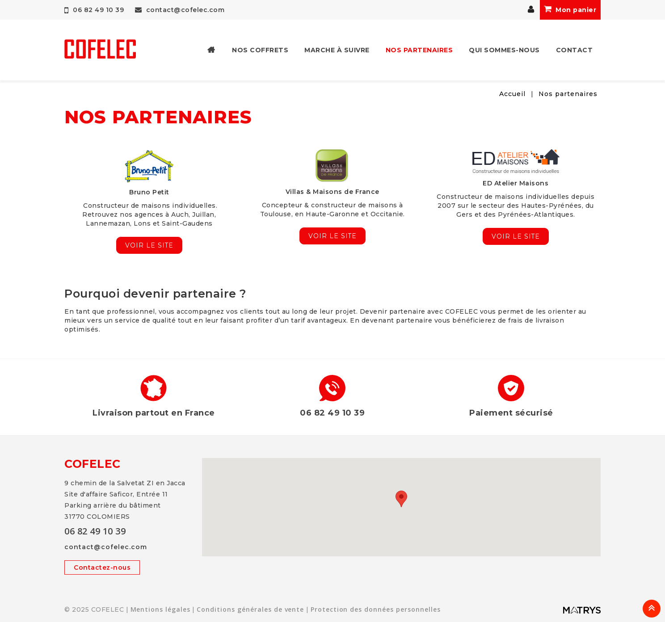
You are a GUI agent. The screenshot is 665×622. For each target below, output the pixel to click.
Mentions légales (160, 609)
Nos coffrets (260, 50)
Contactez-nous (102, 567)
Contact (574, 50)
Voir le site (149, 245)
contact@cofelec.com (180, 10)
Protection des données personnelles (376, 609)
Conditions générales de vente (251, 609)
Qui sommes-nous (504, 50)
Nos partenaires (419, 50)
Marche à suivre (337, 50)
